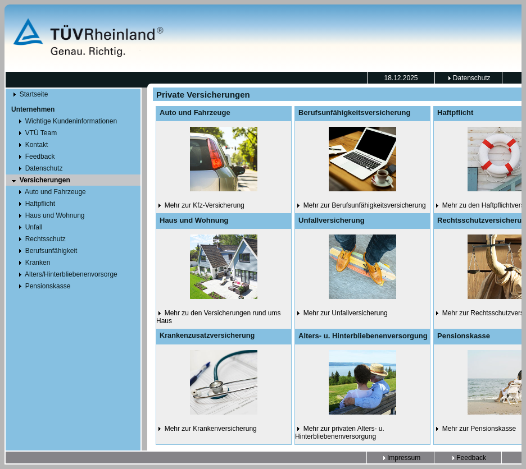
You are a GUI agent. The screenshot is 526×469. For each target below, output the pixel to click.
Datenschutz (468, 78)
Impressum (401, 458)
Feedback (468, 458)
